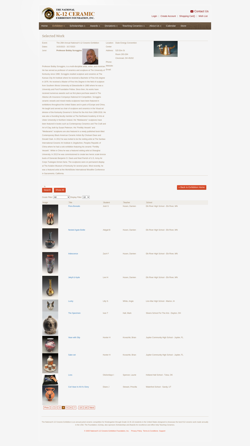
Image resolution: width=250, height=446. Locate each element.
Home (44, 25)
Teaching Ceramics (133, 25)
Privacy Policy (136, 431)
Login (154, 16)
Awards (95, 25)
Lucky (70, 301)
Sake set (72, 355)
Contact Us (201, 11)
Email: (108, 70)
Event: (45, 43)
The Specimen (74, 313)
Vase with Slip (74, 337)
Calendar (171, 25)
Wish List (203, 16)
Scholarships (77, 25)
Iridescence (73, 254)
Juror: (44, 50)
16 (86, 407)
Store (183, 25)
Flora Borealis (74, 206)
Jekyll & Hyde (74, 277)
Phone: (109, 62)
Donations (111, 25)
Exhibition (58, 25)
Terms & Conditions (150, 431)
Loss (70, 375)
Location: (110, 43)
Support (162, 431)
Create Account (168, 16)
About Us (155, 25)
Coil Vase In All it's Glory (78, 387)
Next (91, 407)
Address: (109, 50)
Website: (109, 66)
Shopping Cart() (187, 16)
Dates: (45, 47)
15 (80, 407)
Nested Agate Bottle (76, 230)
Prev (46, 407)
